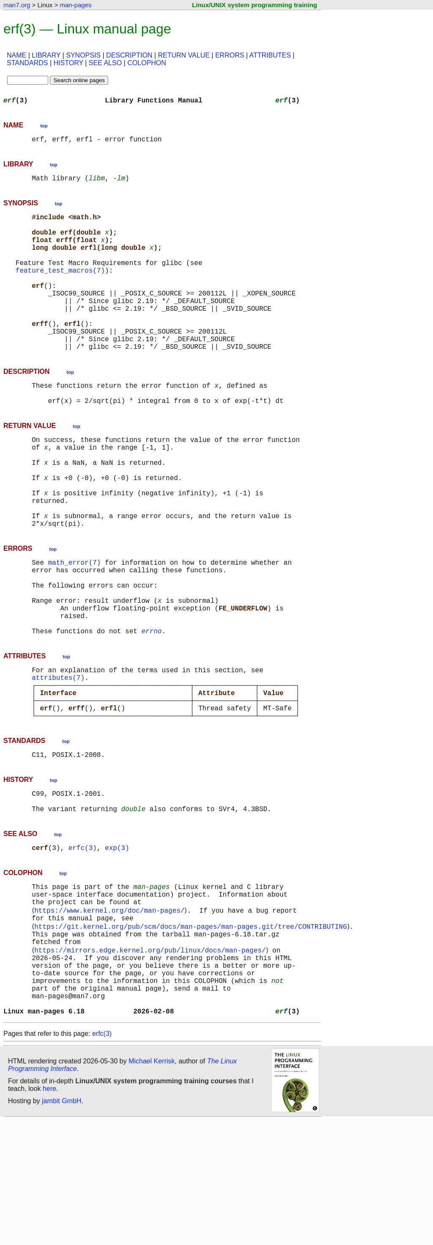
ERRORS (229, 55)
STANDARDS (27, 62)
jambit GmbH (61, 1225)
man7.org (16, 4)
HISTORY (68, 62)
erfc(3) (83, 945)
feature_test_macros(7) (60, 288)
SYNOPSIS (83, 55)
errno (151, 708)
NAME (16, 55)
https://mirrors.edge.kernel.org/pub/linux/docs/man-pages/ (151, 1061)
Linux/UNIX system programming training (254, 4)
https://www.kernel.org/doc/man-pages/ (111, 1014)
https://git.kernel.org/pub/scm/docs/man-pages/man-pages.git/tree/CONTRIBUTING (192, 1033)
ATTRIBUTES (270, 55)
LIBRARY (46, 55)
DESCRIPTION (129, 55)
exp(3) (117, 945)
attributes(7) (58, 758)
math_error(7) (74, 624)
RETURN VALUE (183, 55)
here (49, 1213)
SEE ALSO (105, 62)
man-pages (75, 4)
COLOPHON (146, 62)
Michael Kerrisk (152, 1185)
